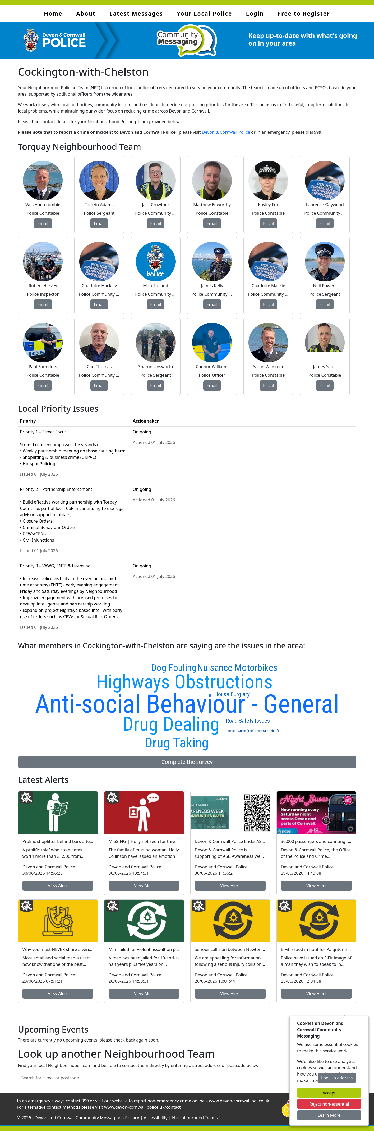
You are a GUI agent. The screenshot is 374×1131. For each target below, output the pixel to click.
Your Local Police (204, 13)
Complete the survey (187, 761)
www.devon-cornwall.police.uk (239, 1101)
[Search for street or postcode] (168, 1078)
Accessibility (156, 1118)
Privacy (132, 1118)
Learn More (329, 1115)
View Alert (58, 885)
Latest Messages (136, 13)
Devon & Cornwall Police (226, 132)
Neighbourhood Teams (195, 1118)
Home (53, 13)
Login (255, 13)
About (85, 13)
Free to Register (304, 13)
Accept (329, 1093)
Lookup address (337, 1078)
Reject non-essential (329, 1104)
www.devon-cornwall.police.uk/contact (142, 1107)
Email (43, 223)
